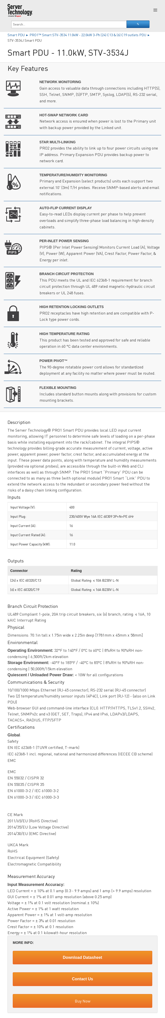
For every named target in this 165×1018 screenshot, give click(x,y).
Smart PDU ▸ (19, 34)
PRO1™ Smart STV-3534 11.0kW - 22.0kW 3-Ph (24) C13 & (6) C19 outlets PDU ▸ (90, 34)
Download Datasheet (82, 957)
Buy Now (82, 1001)
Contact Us (82, 979)
